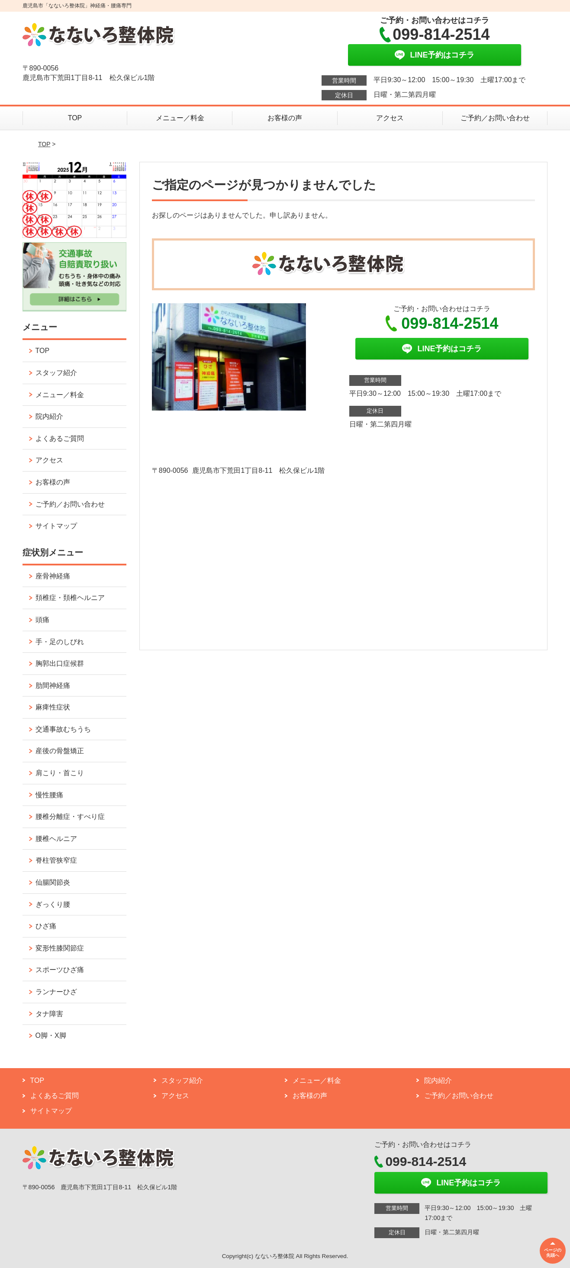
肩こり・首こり (59, 773)
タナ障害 (49, 1014)
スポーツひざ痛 (59, 969)
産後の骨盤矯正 (59, 750)
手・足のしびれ (59, 641)
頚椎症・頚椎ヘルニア (70, 597)
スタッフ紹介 (56, 372)
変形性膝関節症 (59, 948)
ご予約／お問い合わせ (495, 118)
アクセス (390, 118)
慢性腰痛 (49, 795)
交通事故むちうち (63, 729)
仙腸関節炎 (52, 882)
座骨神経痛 (52, 576)
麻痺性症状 (52, 707)
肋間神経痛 (52, 685)
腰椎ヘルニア (56, 838)
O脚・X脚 (50, 1035)
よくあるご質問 (59, 438)
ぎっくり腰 (52, 904)
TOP (75, 118)
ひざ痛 (45, 926)
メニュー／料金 (180, 118)
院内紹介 (49, 416)
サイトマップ (56, 526)
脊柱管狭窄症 (56, 860)
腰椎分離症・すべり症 (70, 816)
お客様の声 (284, 118)
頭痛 (42, 619)
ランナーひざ (56, 991)
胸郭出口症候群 (59, 663)
